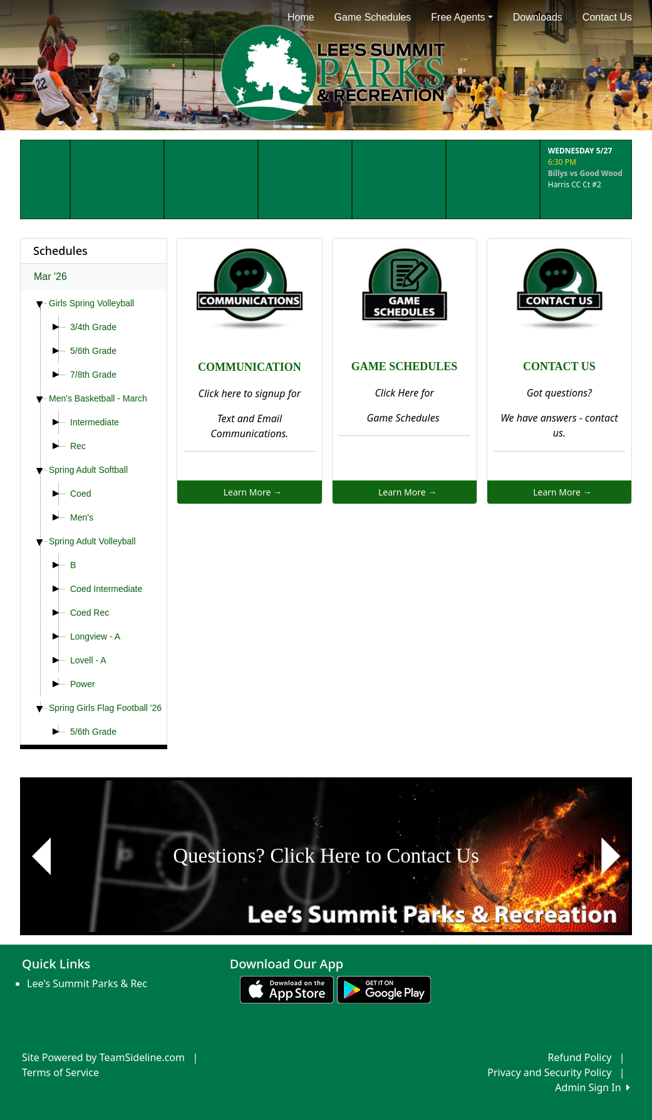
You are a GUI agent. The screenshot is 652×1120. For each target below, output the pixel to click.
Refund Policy (580, 1057)
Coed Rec (89, 613)
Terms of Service (60, 1072)
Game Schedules (372, 17)
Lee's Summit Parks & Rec (87, 983)
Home (300, 17)
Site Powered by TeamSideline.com (103, 1057)
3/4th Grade (93, 327)
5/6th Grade (93, 351)
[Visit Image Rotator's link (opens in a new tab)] (326, 856)
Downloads (537, 17)
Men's (81, 517)
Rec (78, 446)
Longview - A (95, 636)
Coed (80, 494)
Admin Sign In (592, 1087)
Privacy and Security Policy (549, 1072)
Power (82, 684)
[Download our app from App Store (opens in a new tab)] (287, 988)
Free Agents (461, 17)
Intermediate (94, 422)
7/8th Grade (93, 375)
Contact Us (607, 17)
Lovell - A (88, 660)
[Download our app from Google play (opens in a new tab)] (384, 988)
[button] (41, 856)
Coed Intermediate (106, 589)
